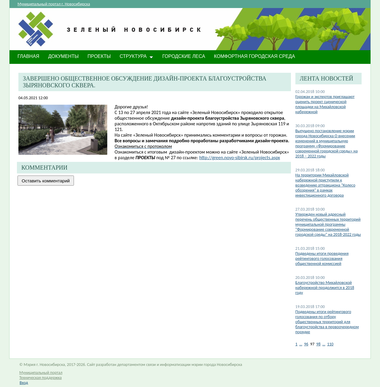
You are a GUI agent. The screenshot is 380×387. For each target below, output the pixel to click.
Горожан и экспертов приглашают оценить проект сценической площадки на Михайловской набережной (324, 104)
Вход (24, 382)
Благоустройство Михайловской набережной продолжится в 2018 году (324, 287)
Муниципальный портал (40, 372)
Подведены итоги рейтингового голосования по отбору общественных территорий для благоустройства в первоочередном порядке (327, 321)
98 (318, 344)
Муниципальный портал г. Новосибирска (54, 4)
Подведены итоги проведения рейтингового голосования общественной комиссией (322, 258)
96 (306, 344)
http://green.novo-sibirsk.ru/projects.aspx (239, 157)
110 (330, 344)
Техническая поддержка (40, 377)
